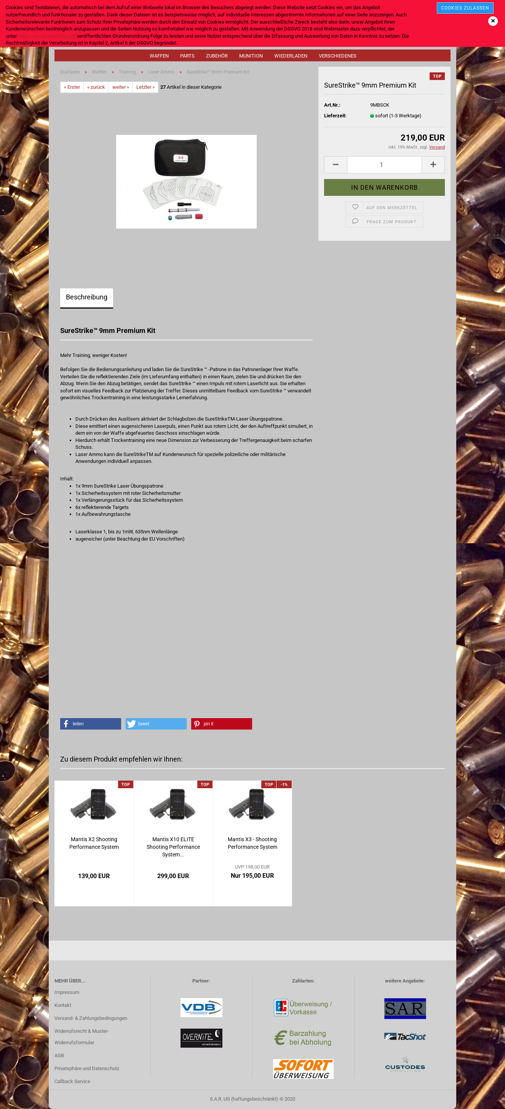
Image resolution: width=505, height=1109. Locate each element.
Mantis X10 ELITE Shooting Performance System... (173, 847)
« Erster (72, 87)
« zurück (96, 87)
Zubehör (217, 56)
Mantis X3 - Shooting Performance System (252, 843)
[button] (90, 724)
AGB (59, 1055)
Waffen (159, 56)
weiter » (120, 87)
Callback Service (72, 1081)
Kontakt (62, 1005)
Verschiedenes (337, 56)
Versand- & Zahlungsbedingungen (90, 1018)
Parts (187, 56)
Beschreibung (86, 297)
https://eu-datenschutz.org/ (47, 36)
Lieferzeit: (335, 115)
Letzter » (145, 87)
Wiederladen (290, 56)
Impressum (66, 992)
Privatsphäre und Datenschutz (86, 1068)
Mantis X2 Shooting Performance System (94, 843)
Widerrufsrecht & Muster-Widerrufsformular (81, 1036)
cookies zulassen (465, 8)
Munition (251, 56)
